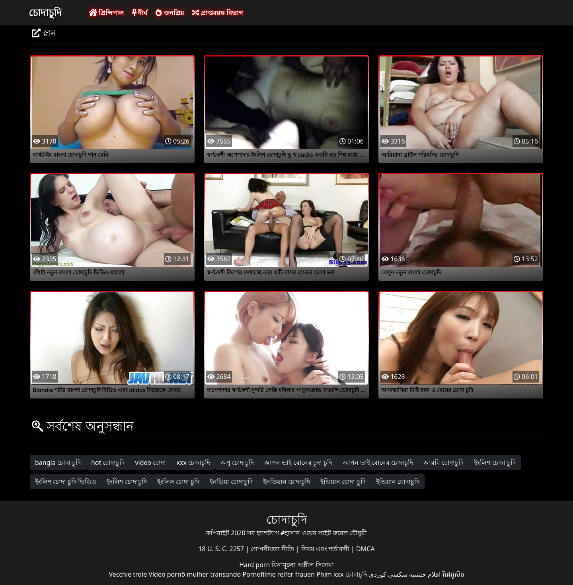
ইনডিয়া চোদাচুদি (231, 481)
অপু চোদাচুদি (237, 462)
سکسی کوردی (388, 574)
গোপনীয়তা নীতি (273, 548)
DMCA (365, 548)
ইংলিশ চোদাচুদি (126, 481)
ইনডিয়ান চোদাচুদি (286, 481)
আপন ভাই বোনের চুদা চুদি (298, 462)
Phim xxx (329, 574)
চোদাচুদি (45, 12)
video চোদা (150, 462)
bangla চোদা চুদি (58, 462)
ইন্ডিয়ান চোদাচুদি (397, 481)
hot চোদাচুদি (108, 462)
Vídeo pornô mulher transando (194, 574)
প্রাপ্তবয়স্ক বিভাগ (217, 12)
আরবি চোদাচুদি (443, 462)
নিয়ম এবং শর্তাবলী (326, 548)
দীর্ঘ (139, 12)
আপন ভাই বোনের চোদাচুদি (378, 462)
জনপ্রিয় (169, 12)
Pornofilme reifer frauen (278, 574)
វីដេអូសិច (453, 574)
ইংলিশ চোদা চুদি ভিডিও (65, 481)
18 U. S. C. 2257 (222, 548)
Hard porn (255, 564)
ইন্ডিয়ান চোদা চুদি (342, 481)
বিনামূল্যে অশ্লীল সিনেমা (302, 564)
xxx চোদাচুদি (193, 462)
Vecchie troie (128, 574)
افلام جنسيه (424, 574)
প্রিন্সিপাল (106, 12)
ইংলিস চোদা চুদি (178, 481)
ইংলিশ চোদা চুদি (494, 462)
